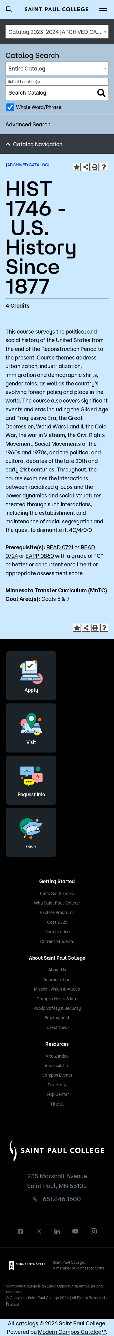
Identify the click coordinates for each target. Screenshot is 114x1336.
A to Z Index (57, 1056)
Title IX (57, 1104)
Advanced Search (27, 124)
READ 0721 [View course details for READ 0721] (60, 547)
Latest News (57, 1027)
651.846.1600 (62, 1198)
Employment (57, 1017)
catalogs (27, 1323)
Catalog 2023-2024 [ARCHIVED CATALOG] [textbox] (58, 32)
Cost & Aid (57, 922)
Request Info (31, 779)
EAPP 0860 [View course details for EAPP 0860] (40, 556)
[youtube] (75, 1231)
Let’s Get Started (57, 893)
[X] (39, 1231)
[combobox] (57, 31)
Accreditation (57, 979)
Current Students (57, 941)
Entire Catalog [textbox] (27, 68)
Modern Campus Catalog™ (72, 1332)
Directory (57, 1084)
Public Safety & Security (57, 1008)
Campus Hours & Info (57, 998)
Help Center (57, 1094)
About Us (57, 969)
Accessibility (57, 1065)
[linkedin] (57, 1231)
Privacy (12, 1303)
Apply (31, 675)
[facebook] (21, 1231)
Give (31, 831)
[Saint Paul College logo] (56, 9)
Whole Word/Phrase (38, 107)
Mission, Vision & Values (57, 989)
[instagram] (94, 1231)
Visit (31, 727)
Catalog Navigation (37, 144)
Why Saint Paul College (57, 903)
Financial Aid (57, 931)
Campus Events (57, 1075)
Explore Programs (57, 912)
